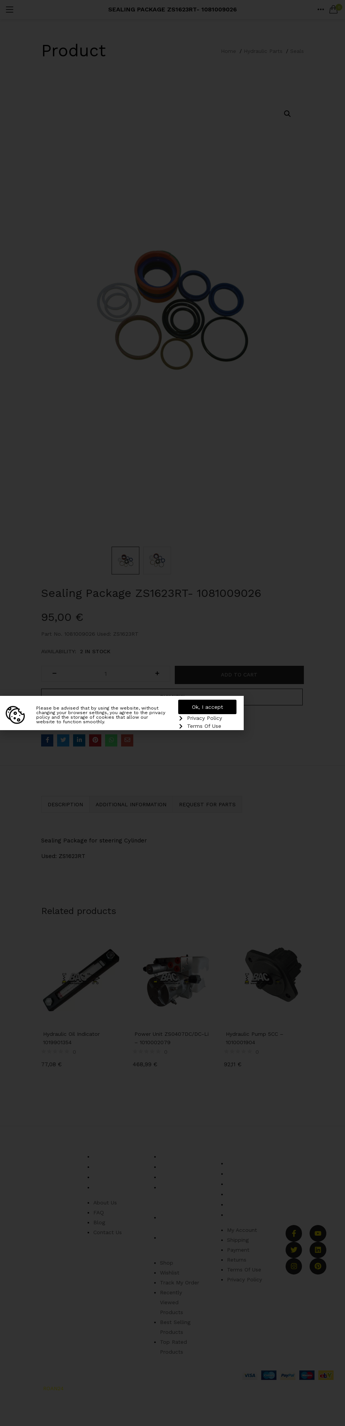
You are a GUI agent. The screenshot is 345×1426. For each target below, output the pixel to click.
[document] (172, 713)
